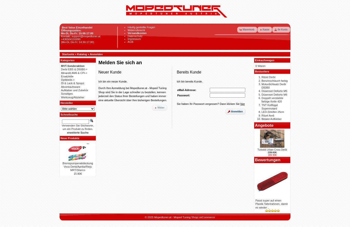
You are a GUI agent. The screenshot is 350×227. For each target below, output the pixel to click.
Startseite (68, 54)
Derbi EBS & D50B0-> (74, 69)
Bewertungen (267, 160)
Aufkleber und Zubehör (74, 90)
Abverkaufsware (70, 86)
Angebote (264, 125)
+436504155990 (70, 39)
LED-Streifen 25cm (273, 111)
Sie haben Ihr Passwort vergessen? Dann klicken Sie (211, 103)
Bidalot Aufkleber (272, 119)
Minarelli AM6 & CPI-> (74, 73)
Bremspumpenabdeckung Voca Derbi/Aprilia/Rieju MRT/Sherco (77, 167)
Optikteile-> (68, 79)
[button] (247, 30)
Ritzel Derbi (268, 77)
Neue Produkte (70, 138)
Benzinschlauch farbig (275, 80)
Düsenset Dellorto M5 (274, 91)
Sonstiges (67, 93)
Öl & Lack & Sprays (72, 83)
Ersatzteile (67, 76)
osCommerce (207, 217)
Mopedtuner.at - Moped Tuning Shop (176, 217)
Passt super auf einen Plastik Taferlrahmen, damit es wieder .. (271, 204)
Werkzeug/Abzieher (72, 97)
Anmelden (96, 54)
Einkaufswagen (264, 60)
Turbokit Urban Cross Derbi (272, 149)
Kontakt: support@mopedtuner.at (80, 36)
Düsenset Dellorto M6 (274, 94)
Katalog (82, 54)
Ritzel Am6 (268, 115)
